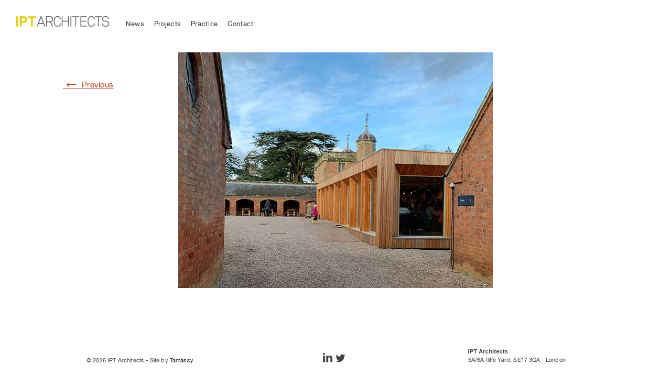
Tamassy (181, 360)
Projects (167, 24)
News (135, 24)
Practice (204, 24)
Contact (241, 24)
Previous (88, 84)
